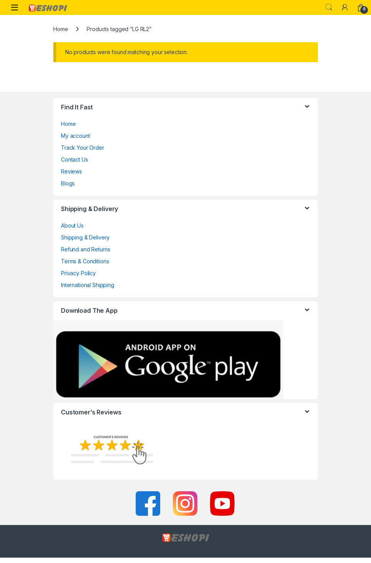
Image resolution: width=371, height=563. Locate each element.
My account (75, 135)
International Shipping (87, 285)
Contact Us (74, 159)
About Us (72, 225)
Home (60, 29)
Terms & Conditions (85, 261)
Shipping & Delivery (85, 237)
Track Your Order (82, 147)
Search (329, 7)
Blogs (68, 183)
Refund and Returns (85, 249)
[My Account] (345, 7)
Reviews (71, 171)
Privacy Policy (78, 273)
